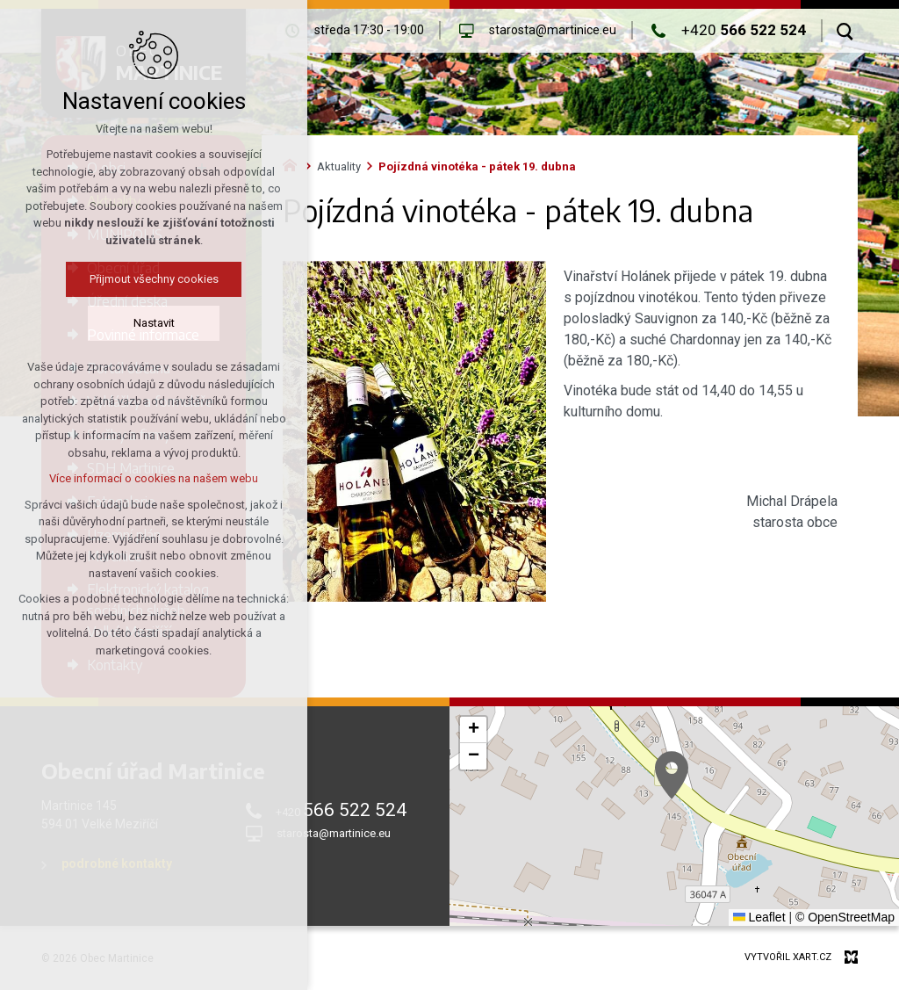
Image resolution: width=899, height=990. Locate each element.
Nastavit (154, 322)
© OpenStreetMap (845, 917)
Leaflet (759, 917)
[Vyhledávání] (845, 30)
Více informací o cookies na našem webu (153, 478)
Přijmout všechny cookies (154, 278)
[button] (671, 775)
